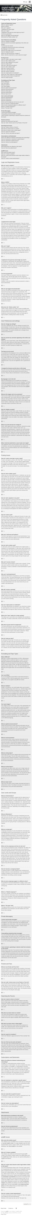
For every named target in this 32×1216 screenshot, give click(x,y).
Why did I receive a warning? (7, 71)
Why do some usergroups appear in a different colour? (13, 105)
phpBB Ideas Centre (7, 1157)
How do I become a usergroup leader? (10, 103)
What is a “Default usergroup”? (8, 106)
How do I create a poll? (6, 63)
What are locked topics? (6, 92)
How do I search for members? (8, 131)
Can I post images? (5, 86)
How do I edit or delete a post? (8, 60)
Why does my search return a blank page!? (11, 130)
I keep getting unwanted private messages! (11, 114)
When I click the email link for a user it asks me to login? (14, 55)
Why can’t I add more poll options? (9, 65)
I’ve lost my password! (6, 34)
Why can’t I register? (6, 28)
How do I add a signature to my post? (9, 62)
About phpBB (12, 1146)
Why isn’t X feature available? (8, 153)
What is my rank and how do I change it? (10, 53)
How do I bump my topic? (7, 77)
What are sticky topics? (6, 90)
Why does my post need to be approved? (10, 76)
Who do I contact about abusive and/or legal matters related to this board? (15, 156)
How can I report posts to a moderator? (10, 73)
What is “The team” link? (6, 108)
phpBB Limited (10, 1143)
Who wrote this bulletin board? (8, 152)
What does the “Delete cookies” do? (9, 37)
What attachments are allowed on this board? (11, 146)
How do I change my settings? (8, 41)
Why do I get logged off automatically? (10, 35)
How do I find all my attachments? (9, 148)
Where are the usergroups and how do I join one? (12, 102)
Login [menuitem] (25, 2)
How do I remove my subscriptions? (9, 142)
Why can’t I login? (5, 31)
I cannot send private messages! (8, 112)
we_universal (5, 1212)
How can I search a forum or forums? (9, 127)
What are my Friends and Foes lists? (9, 121)
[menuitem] (2, 1214)
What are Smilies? (5, 84)
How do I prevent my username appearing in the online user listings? (14, 43)
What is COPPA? (5, 26)
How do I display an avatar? (7, 52)
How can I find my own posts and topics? (10, 133)
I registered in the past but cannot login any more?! (12, 32)
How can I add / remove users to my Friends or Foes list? (14, 122)
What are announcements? (7, 89)
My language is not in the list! (8, 49)
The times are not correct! (7, 45)
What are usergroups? (6, 100)
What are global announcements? (9, 87)
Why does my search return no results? (10, 128)
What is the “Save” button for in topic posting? (11, 74)
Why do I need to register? (7, 25)
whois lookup (10, 1172)
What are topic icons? (6, 93)
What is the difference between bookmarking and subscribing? (15, 137)
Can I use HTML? (5, 83)
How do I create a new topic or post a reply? (11, 59)
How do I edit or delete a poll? (8, 66)
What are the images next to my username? (11, 50)
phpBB (27, 386)
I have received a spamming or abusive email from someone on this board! (15, 116)
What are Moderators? (6, 99)
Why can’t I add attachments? (8, 69)
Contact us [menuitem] (10, 1208)
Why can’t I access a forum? (7, 68)
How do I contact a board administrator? (10, 158)
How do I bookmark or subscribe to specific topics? (12, 139)
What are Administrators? (7, 97)
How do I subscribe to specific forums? (10, 140)
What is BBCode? (5, 81)
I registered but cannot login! (7, 29)
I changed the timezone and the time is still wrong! (12, 47)
